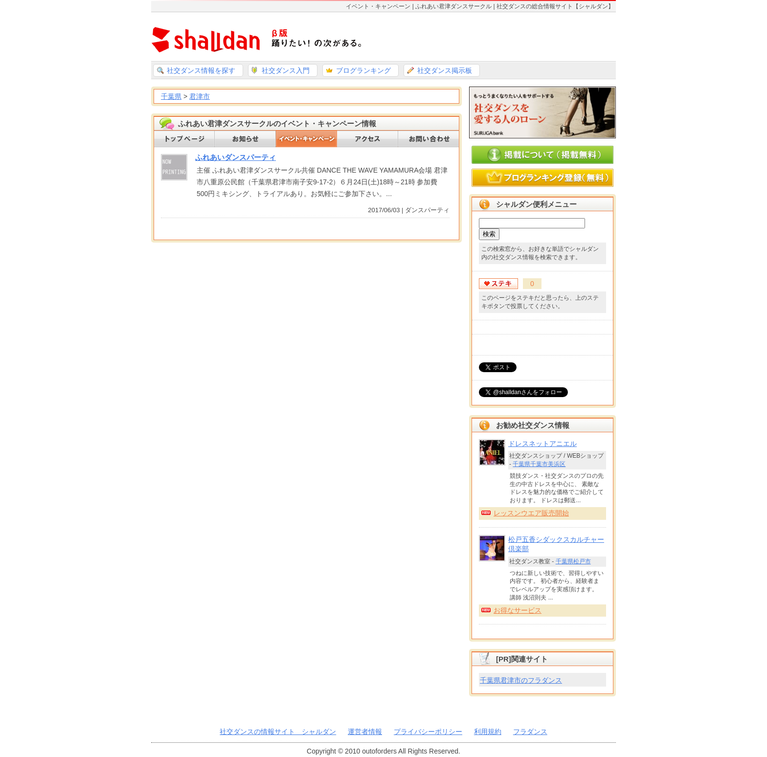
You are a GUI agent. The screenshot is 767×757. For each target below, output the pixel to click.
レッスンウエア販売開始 (531, 513)
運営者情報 (365, 731)
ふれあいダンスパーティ (235, 157)
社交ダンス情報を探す (201, 70)
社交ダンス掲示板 (444, 70)
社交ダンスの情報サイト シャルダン (278, 731)
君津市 (199, 96)
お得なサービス (517, 610)
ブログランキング (363, 70)
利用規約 (487, 731)
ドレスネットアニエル (542, 443)
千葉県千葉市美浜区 (539, 464)
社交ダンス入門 (286, 70)
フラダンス (530, 731)
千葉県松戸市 (573, 561)
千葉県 (171, 96)
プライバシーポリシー (428, 731)
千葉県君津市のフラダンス (521, 680)
